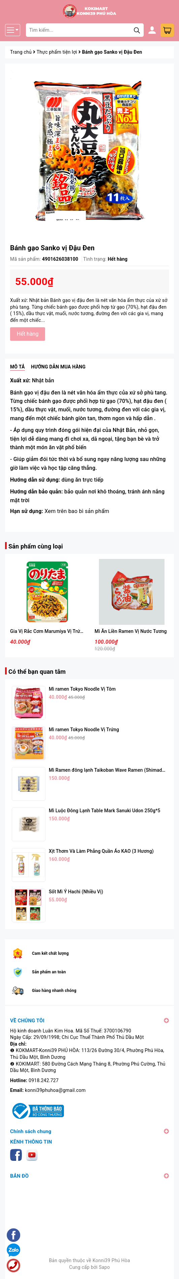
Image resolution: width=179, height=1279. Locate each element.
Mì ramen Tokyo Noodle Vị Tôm (82, 689)
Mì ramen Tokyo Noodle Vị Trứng (84, 729)
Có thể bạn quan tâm (37, 671)
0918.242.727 (44, 1080)
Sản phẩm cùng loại (35, 546)
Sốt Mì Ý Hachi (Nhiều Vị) (76, 891)
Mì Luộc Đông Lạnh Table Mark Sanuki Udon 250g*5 (104, 810)
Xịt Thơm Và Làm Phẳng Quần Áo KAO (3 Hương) (101, 851)
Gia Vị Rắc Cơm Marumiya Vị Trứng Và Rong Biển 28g (67, 631)
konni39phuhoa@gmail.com (55, 1090)
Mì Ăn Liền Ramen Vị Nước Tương (131, 631)
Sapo (104, 1267)
